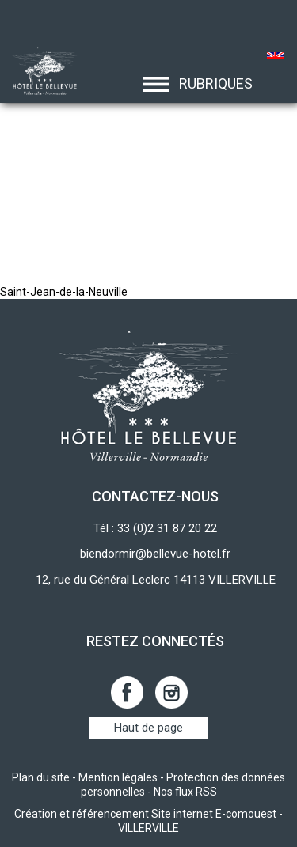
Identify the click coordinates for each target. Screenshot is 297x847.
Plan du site (41, 777)
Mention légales (118, 777)
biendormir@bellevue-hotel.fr (155, 553)
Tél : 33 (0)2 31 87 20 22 (155, 528)
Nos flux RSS (185, 791)
